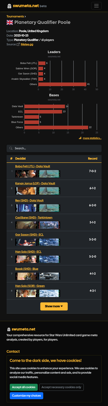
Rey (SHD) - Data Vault (29, 200)
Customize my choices (26, 396)
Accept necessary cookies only (61, 387)
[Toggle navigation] (96, 5)
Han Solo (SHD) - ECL (28, 252)
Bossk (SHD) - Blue (26, 269)
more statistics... (90, 138)
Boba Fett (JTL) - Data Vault (32, 166)
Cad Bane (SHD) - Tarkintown (33, 218)
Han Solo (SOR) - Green (30, 286)
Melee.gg (27, 44)
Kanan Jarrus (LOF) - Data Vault (35, 183)
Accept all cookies (23, 387)
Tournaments (15, 16)
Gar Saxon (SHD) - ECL (29, 235)
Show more (54, 306)
